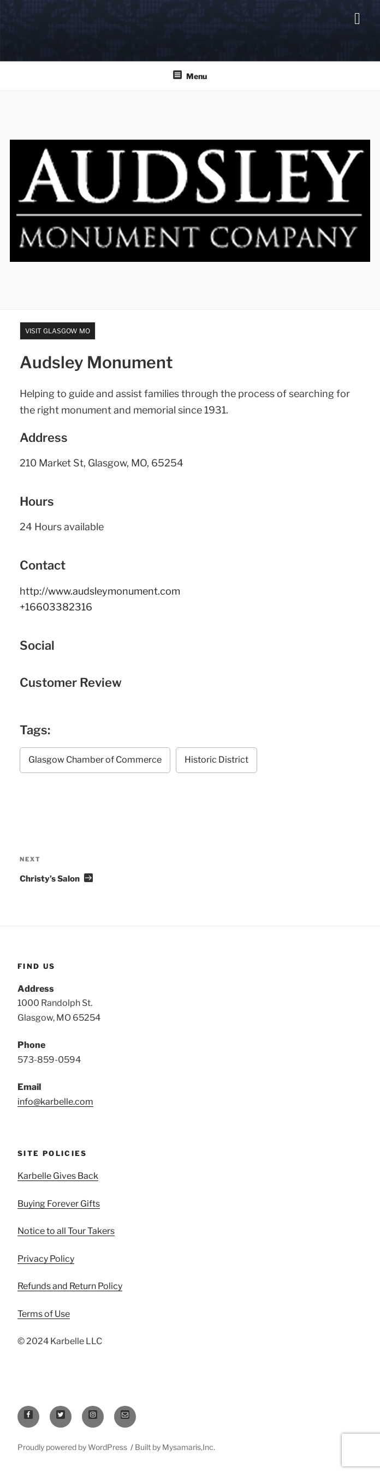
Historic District (216, 759)
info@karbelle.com (55, 1101)
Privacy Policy (45, 1259)
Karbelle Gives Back (57, 1176)
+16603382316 (56, 607)
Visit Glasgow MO (57, 331)
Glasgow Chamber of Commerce (95, 759)
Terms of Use (43, 1314)
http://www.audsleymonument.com (100, 591)
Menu (190, 75)
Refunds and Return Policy (69, 1286)
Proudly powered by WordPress (73, 1447)
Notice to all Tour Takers (66, 1231)
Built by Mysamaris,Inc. (175, 1447)
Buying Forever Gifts (58, 1204)
